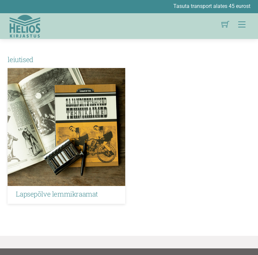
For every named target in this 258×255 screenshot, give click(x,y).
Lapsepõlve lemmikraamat (57, 194)
